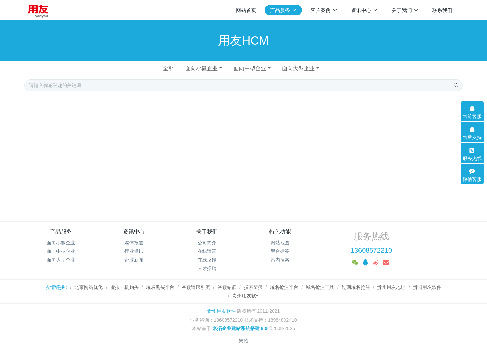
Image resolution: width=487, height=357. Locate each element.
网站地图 (280, 242)
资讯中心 (134, 232)
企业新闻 (133, 260)
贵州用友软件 (221, 311)
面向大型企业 (298, 68)
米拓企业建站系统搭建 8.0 (240, 328)
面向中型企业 (250, 68)
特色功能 (280, 232)
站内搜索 (280, 260)
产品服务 (61, 232)
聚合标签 (280, 251)
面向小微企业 (201, 68)
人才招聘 (207, 268)
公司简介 (207, 242)
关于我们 (207, 232)
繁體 (243, 341)
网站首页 (246, 10)
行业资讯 (133, 251)
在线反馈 (207, 260)
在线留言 (207, 251)
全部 (168, 68)
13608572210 (371, 250)
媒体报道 (133, 242)
